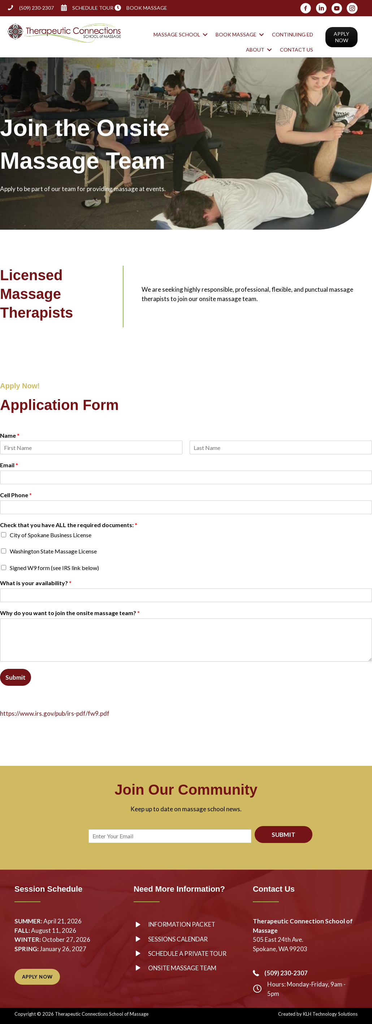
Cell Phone (16, 494)
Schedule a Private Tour (188, 953)
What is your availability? (36, 582)
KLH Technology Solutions (330, 1014)
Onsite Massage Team (183, 968)
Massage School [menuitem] (176, 34)
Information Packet (182, 924)
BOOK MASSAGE (146, 8)
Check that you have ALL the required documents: (68, 524)
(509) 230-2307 (36, 8)
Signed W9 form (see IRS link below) (54, 567)
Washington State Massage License (53, 551)
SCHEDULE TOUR (92, 8)
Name (10, 435)
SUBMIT (283, 834)
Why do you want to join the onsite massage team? (70, 612)
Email (9, 465)
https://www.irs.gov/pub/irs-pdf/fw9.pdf (54, 713)
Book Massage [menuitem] (236, 34)
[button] (205, 34)
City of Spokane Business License (50, 534)
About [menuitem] (255, 50)
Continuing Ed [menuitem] (292, 34)
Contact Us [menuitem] (296, 50)
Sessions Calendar (178, 939)
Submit (15, 677)
